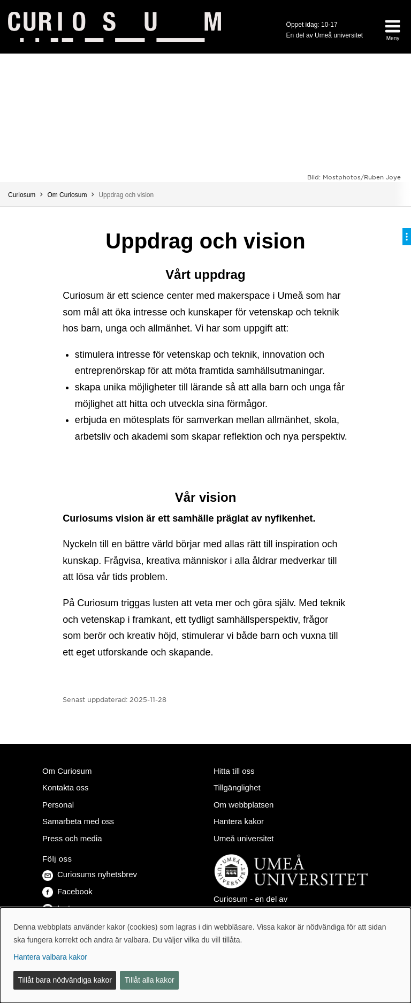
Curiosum (21, 195)
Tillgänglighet (237, 787)
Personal (58, 804)
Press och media (72, 838)
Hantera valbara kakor (50, 957)
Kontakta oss (65, 787)
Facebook (67, 891)
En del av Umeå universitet (324, 35)
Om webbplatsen (243, 804)
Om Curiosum (67, 195)
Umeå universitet (243, 838)
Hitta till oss (234, 770)
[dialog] (205, 955)
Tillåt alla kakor (149, 980)
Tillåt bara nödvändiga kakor (65, 980)
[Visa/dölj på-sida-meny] (406, 236)
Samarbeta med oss (78, 821)
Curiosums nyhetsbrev (89, 874)
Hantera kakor (239, 821)
